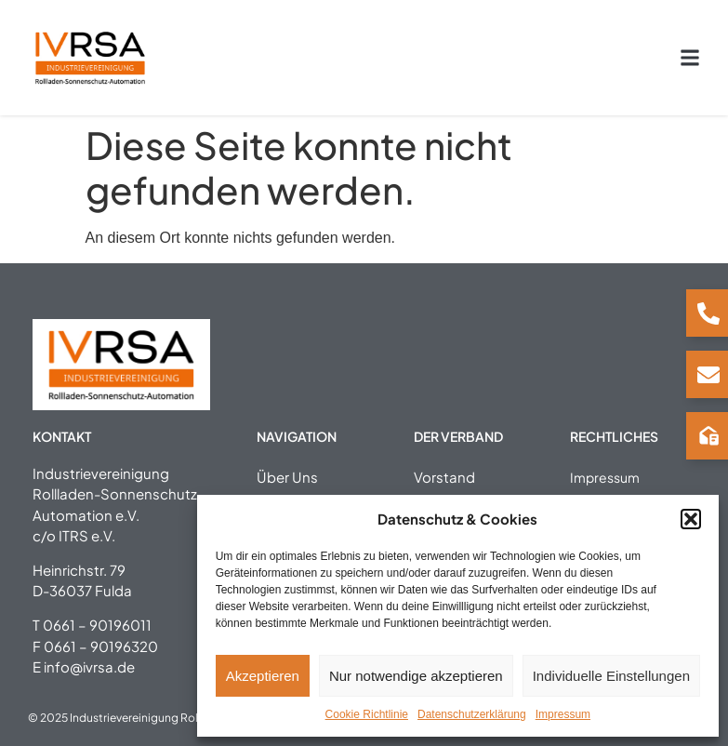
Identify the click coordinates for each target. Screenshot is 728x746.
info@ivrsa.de (89, 666)
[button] (691, 519)
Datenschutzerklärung (471, 714)
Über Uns (287, 476)
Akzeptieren (262, 676)
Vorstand (444, 476)
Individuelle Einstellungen (611, 676)
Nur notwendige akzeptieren (416, 676)
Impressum (563, 714)
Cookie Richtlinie (366, 714)
